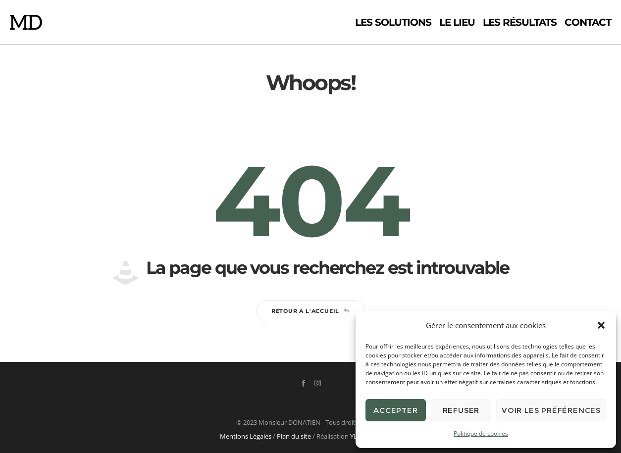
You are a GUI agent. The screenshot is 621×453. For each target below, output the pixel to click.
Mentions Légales (245, 436)
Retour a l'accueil (310, 310)
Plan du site (294, 436)
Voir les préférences (551, 410)
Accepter (395, 410)
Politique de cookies (481, 433)
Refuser (461, 410)
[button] (601, 325)
